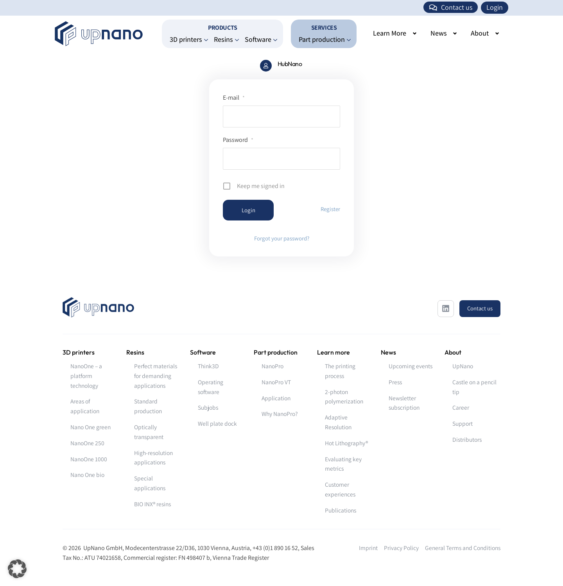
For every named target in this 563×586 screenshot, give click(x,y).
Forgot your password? (281, 238)
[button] (17, 569)
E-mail (234, 97)
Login (494, 7)
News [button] (438, 33)
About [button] (480, 33)
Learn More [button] (389, 33)
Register (330, 209)
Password (238, 140)
